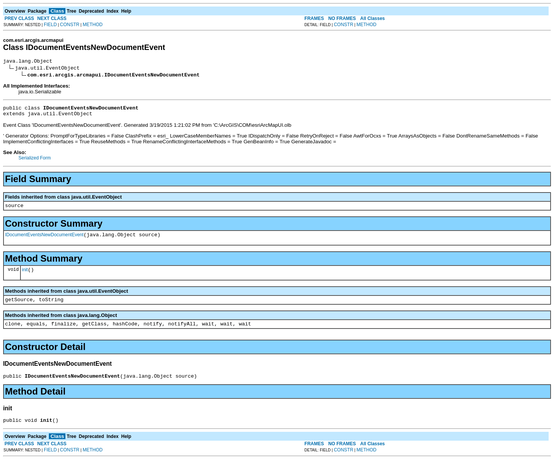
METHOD (93, 24)
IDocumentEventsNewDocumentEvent (44, 240)
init (25, 276)
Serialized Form (34, 161)
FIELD (50, 24)
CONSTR (70, 24)
